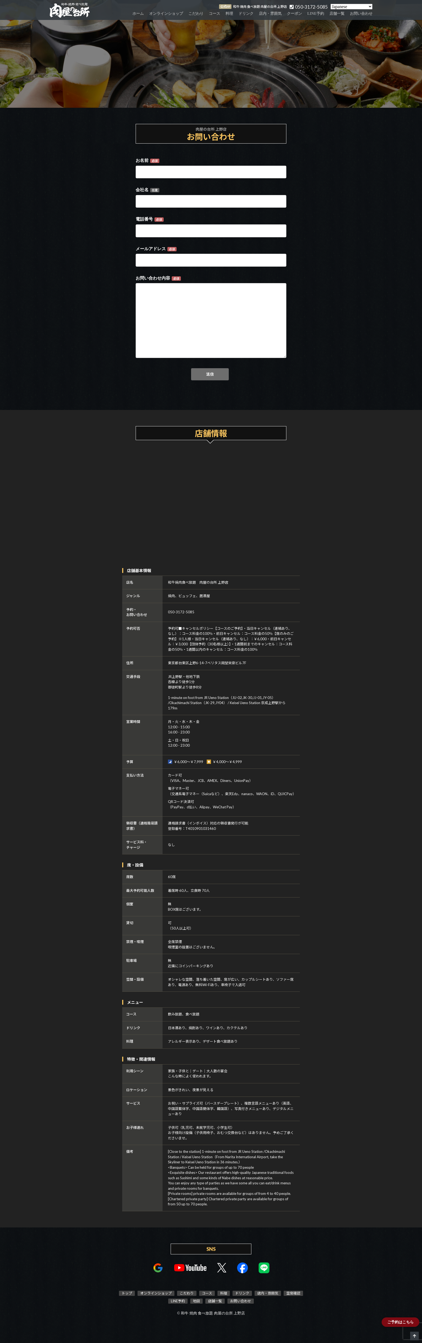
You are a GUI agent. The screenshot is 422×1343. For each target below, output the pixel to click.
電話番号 (150, 219)
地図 (196, 1301)
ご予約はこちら (400, 1322)
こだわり (195, 14)
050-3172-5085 (181, 612)
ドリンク (246, 14)
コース (214, 14)
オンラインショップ (166, 14)
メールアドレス (156, 248)
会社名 (147, 189)
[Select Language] (351, 6)
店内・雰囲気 (270, 14)
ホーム (138, 14)
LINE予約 (315, 14)
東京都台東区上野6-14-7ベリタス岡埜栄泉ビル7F (207, 663)
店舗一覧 (336, 14)
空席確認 (293, 1293)
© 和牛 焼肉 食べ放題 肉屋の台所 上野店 (211, 1313)
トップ (127, 1293)
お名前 (147, 160)
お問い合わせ (361, 14)
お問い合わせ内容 (158, 278)
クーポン (294, 14)
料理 (229, 14)
